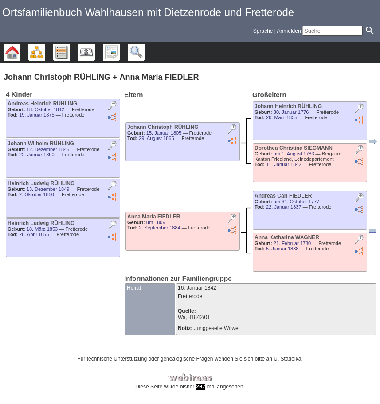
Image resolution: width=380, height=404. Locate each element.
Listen (70, 52)
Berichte (119, 52)
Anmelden (289, 31)
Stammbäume (20, 52)
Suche (144, 52)
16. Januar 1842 (197, 288)
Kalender (94, 52)
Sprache (263, 31)
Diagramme (45, 52)
